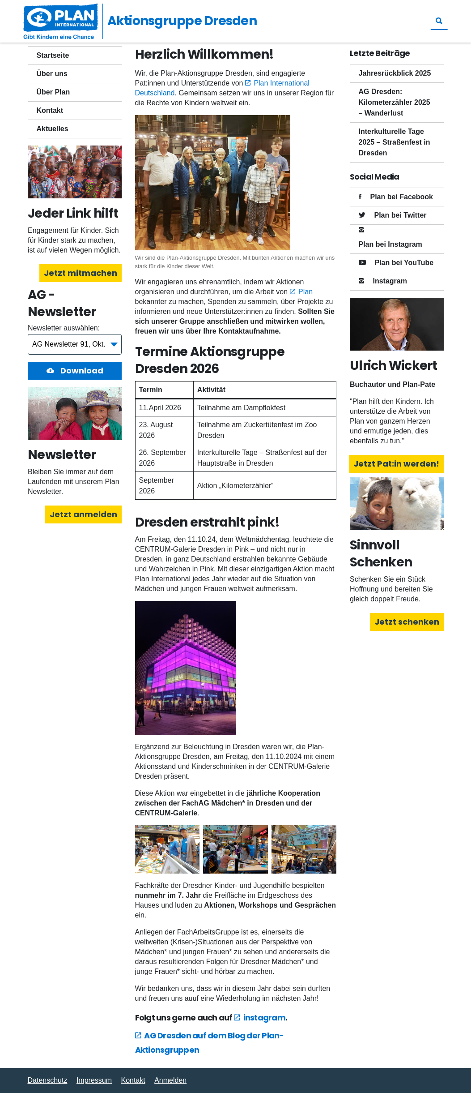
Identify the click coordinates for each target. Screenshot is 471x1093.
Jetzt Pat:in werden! (396, 463)
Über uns (52, 73)
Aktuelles (52, 129)
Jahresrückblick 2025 (395, 73)
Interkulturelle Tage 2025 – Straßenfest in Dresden (394, 142)
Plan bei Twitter (400, 215)
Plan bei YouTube (404, 262)
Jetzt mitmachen (80, 273)
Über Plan (53, 92)
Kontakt (50, 110)
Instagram (390, 281)
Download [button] (80, 370)
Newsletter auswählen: (64, 328)
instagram (264, 1017)
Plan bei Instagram (390, 244)
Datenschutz (48, 1080)
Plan (305, 292)
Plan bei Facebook (401, 197)
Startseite (53, 55)
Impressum (94, 1080)
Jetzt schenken (406, 621)
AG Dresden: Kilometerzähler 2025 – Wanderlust (394, 102)
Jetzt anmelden (83, 514)
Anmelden (170, 1080)
